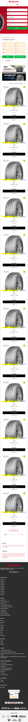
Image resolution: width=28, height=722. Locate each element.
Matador (2, 627)
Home (3, 37)
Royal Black (3, 635)
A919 (22, 545)
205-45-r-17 (14, 554)
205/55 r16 (2, 579)
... (17, 534)
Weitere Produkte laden (14, 530)
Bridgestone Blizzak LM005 (5, 615)
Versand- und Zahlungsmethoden (6, 668)
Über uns (2, 681)
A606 (5, 547)
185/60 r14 (2, 591)
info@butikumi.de (15, 572)
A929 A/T (19, 545)
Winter (2, 642)
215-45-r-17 (12, 556)
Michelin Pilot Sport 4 (4, 608)
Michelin (2, 628)
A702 (16, 545)
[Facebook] (1, 687)
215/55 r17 (2, 586)
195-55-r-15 (21, 553)
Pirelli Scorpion (3, 610)
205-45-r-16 (10, 554)
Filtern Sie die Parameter (20, 56)
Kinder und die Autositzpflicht (6, 650)
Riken (2, 633)
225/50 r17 (2, 594)
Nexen (2, 630)
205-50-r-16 (18, 554)
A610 (3, 545)
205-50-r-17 (22, 554)
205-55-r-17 (8, 556)
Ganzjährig (2, 644)
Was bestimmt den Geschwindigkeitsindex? (8, 651)
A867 (7, 547)
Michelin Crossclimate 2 (5, 601)
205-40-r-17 (6, 554)
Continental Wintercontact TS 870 (7, 606)
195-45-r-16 (8, 553)
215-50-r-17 (21, 556)
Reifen (8, 56)
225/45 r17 (2, 581)
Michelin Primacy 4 (4, 611)
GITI (1, 623)
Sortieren (8, 60)
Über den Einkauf (4, 663)
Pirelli (2, 632)
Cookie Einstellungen (4, 674)
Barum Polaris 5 (3, 600)
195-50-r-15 (12, 553)
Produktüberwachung (16, 119)
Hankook (2, 625)
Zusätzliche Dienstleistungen (6, 669)
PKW (8, 37)
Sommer (2, 640)
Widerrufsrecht (3, 666)
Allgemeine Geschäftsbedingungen (7, 664)
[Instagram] (3, 687)
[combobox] (17, 10)
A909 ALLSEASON (9, 545)
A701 (14, 545)
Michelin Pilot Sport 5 (4, 613)
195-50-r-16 (17, 553)
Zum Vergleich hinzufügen (14, 119)
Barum (2, 620)
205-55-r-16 (4, 556)
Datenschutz (3, 671)
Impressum (3, 673)
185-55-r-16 (4, 553)
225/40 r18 (2, 584)
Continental (3, 622)
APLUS (11, 37)
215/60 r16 (2, 589)
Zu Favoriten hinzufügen (11, 119)
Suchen (17, 28)
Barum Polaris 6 (3, 603)
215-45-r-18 (17, 556)
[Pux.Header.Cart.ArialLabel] (14, 4)
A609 (5, 545)
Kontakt (2, 680)
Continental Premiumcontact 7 (6, 605)
